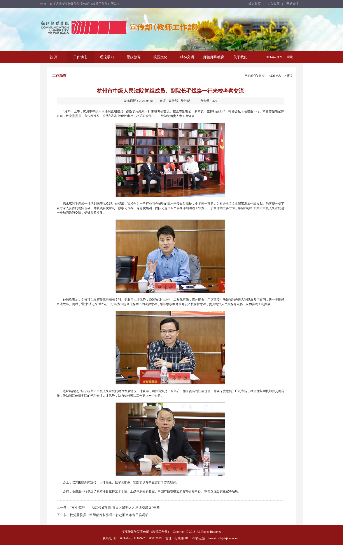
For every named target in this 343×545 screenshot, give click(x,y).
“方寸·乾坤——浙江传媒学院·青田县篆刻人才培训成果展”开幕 (115, 507)
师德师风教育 (213, 57)
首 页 (54, 57)
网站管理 (292, 3)
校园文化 (160, 57)
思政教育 (134, 57)
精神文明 (187, 57)
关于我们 (240, 57)
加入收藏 (273, 3)
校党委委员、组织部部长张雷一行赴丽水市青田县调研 (109, 515)
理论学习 (107, 57)
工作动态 (80, 57)
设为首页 (254, 3)
